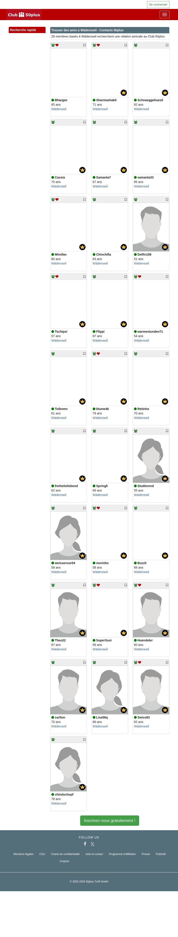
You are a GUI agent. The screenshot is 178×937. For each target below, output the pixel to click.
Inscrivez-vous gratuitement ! (109, 820)
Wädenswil (59, 109)
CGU (42, 854)
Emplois (64, 861)
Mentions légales (24, 854)
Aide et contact (94, 854)
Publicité (161, 854)
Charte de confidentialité (65, 854)
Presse (146, 854)
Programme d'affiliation (122, 854)
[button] (37, 35)
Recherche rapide (27, 30)
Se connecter (158, 4)
